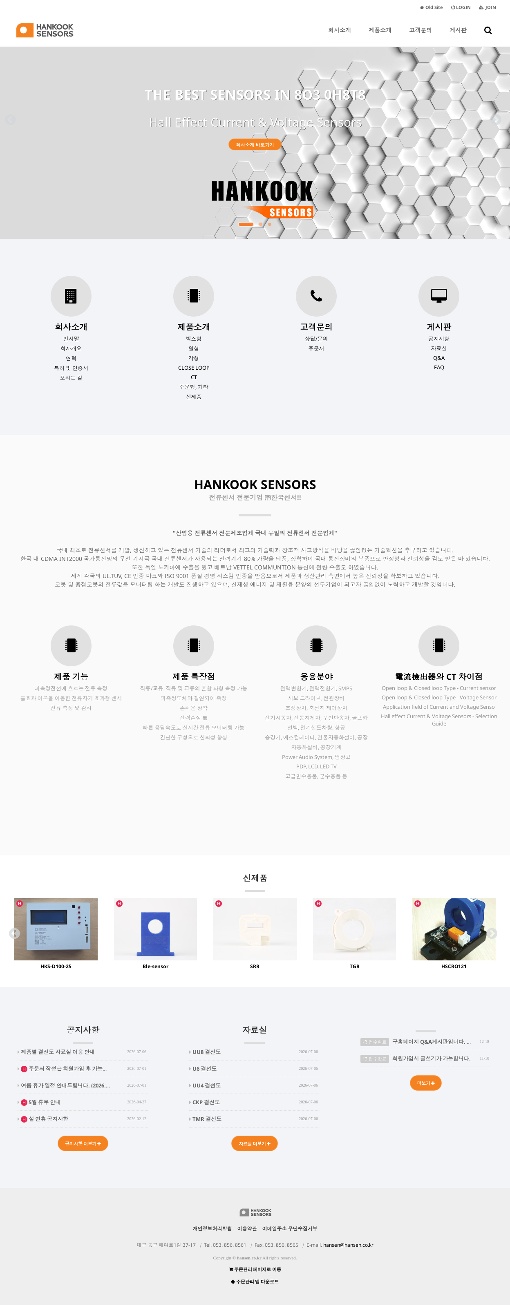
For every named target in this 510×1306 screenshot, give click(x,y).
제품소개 (380, 36)
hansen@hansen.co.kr (348, 1245)
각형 (193, 358)
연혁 (71, 358)
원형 (193, 348)
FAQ (439, 367)
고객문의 (420, 36)
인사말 (71, 338)
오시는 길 (71, 378)
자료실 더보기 (255, 1144)
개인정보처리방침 (212, 1229)
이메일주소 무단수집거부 (290, 1229)
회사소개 (339, 36)
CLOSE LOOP (194, 367)
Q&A (439, 358)
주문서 (316, 348)
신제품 (194, 396)
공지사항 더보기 (83, 1144)
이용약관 (247, 1229)
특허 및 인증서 (71, 368)
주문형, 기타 (193, 387)
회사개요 (71, 348)
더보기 (426, 1083)
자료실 (439, 348)
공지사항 (439, 338)
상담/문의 (316, 338)
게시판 (458, 36)
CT (194, 377)
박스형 (194, 338)
